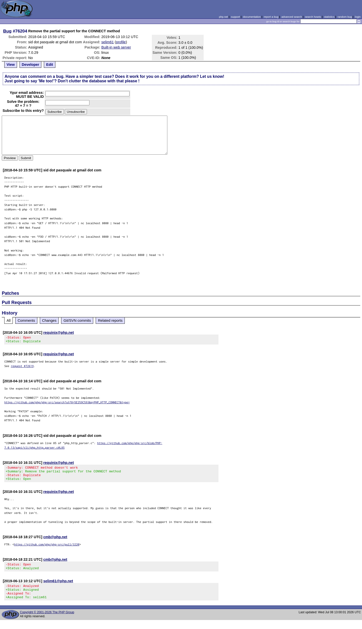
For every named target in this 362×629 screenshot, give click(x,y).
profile (121, 42)
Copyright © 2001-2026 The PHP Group (47, 621)
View (11, 65)
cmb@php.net (55, 541)
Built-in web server (116, 47)
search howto (313, 16)
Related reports (110, 321)
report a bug (271, 16)
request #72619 (22, 367)
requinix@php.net (58, 333)
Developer (30, 65)
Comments (26, 321)
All (9, 321)
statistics (329, 16)
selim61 (107, 42)
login (358, 16)
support (235, 16)
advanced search (291, 16)
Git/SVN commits (77, 321)
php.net (223, 16)
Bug (7, 31)
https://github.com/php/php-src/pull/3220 (46, 548)
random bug (344, 16)
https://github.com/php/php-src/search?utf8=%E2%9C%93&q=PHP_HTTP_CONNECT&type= (67, 403)
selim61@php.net (58, 587)
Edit (49, 65)
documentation (252, 16)
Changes (49, 321)
